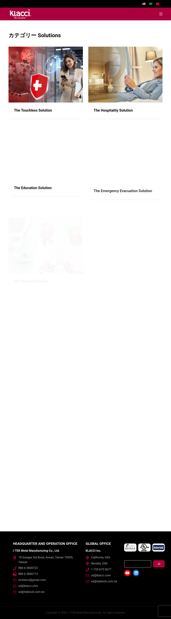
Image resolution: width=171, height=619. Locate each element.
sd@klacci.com (28, 586)
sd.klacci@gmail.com (32, 580)
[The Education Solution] (46, 160)
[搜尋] (159, 563)
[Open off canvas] (160, 14)
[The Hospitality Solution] (125, 75)
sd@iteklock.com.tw (31, 592)
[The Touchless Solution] (46, 75)
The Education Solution (33, 196)
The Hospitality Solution (113, 110)
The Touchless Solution (33, 110)
